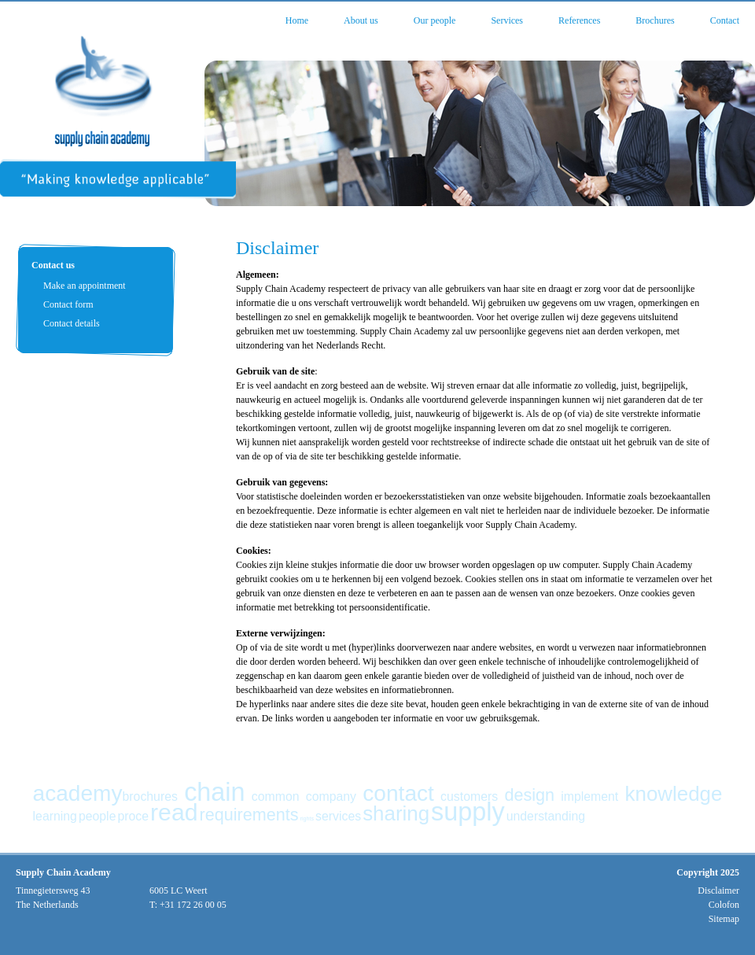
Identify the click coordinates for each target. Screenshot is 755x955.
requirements (249, 814)
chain (214, 792)
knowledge (674, 794)
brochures (150, 796)
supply (468, 812)
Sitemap (724, 918)
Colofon (724, 904)
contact (398, 793)
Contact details (71, 323)
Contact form (68, 304)
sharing (396, 813)
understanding (545, 816)
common (276, 796)
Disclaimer (718, 890)
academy (78, 793)
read (174, 812)
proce (133, 816)
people (97, 816)
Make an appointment (84, 285)
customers (469, 796)
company (331, 796)
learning (55, 816)
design (529, 795)
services (338, 816)
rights (307, 818)
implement (589, 796)
